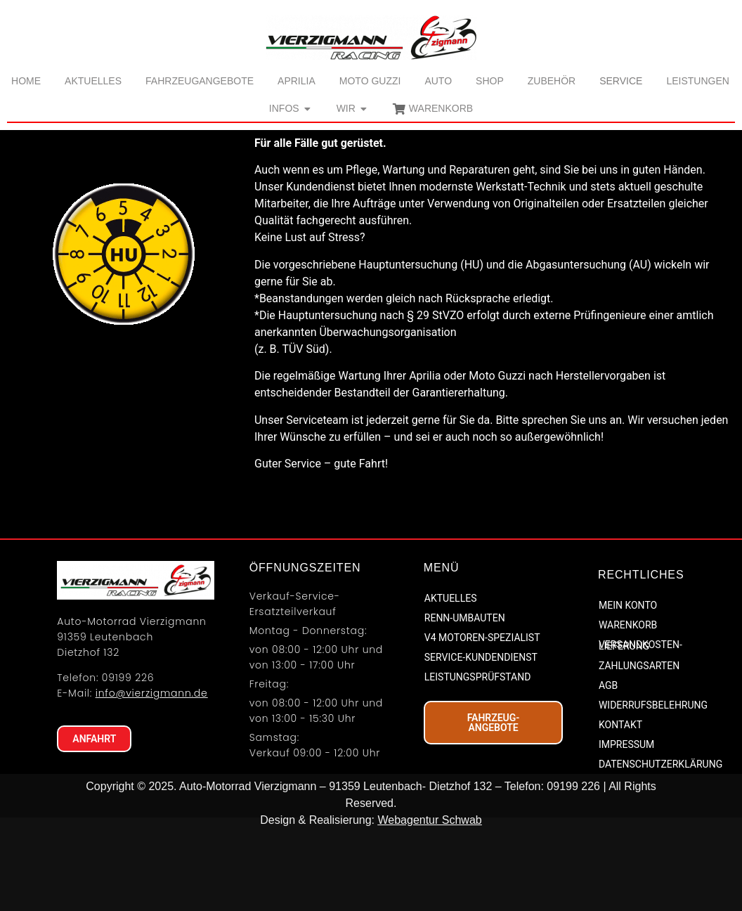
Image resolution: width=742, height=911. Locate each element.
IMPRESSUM (626, 827)
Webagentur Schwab (429, 902)
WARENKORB (628, 707)
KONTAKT (620, 807)
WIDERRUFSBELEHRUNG (653, 788)
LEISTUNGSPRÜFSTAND (477, 759)
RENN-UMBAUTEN (464, 700)
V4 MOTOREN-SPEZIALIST (482, 720)
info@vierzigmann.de (152, 776)
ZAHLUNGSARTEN (639, 748)
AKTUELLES (450, 681)
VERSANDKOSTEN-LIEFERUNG (640, 728)
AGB (608, 768)
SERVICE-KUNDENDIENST (481, 740)
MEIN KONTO (628, 688)
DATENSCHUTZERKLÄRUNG (659, 847)
